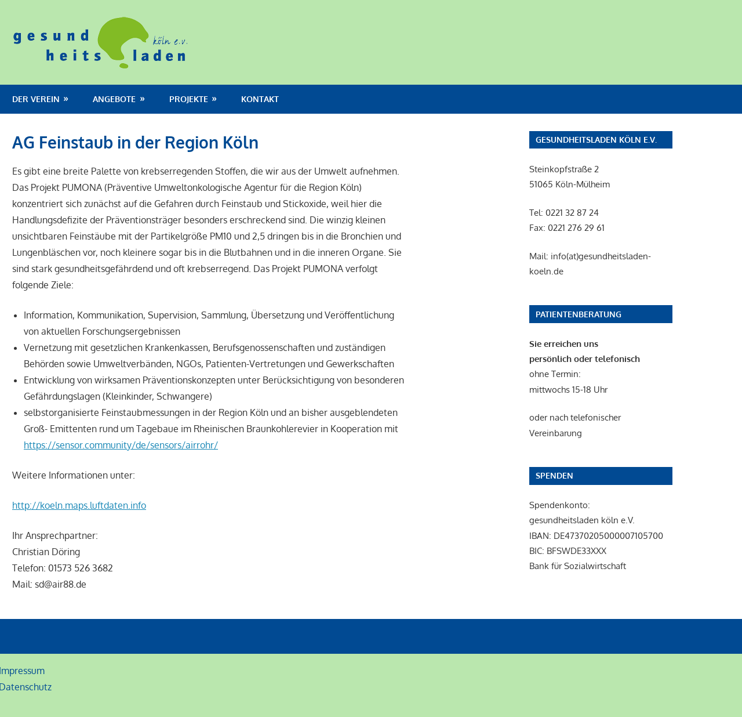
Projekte (188, 99)
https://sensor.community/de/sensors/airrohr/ (121, 445)
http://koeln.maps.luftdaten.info (79, 505)
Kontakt (260, 99)
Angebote (114, 99)
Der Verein (36, 99)
